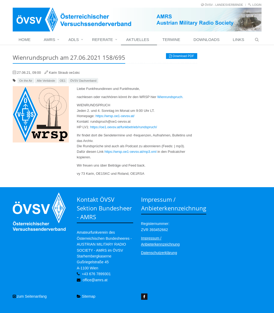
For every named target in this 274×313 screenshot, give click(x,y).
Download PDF (181, 56)
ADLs (73, 39)
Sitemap (86, 296)
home (24, 39)
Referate (102, 39)
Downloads (206, 39)
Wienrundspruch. (170, 97)
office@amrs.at (95, 280)
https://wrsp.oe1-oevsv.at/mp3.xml (130, 152)
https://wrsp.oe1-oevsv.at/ (115, 116)
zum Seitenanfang (30, 296)
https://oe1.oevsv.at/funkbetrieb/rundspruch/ (123, 127)
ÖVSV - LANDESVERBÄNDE (224, 4)
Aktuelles (137, 39)
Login (256, 4)
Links (238, 39)
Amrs (49, 39)
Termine (171, 39)
